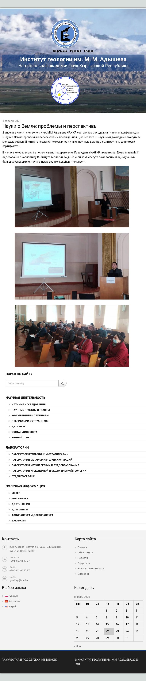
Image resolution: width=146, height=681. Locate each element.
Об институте (85, 552)
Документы (20, 509)
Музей (16, 493)
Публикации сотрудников (30, 421)
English (89, 50)
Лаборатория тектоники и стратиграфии (40, 454)
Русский (75, 50)
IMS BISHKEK (49, 659)
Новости (83, 557)
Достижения (21, 504)
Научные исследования (29, 404)
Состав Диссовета (24, 432)
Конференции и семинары (30, 415)
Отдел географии (23, 476)
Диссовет (18, 426)
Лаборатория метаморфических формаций (42, 459)
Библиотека (20, 498)
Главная (82, 547)
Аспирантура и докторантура (32, 515)
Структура (84, 563)
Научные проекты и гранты (31, 409)
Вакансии (19, 520)
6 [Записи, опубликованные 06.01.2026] (87, 617)
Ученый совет (21, 437)
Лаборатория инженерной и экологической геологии (49, 470)
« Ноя (77, 646)
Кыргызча (60, 50)
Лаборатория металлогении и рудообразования (45, 465)
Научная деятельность (91, 568)
